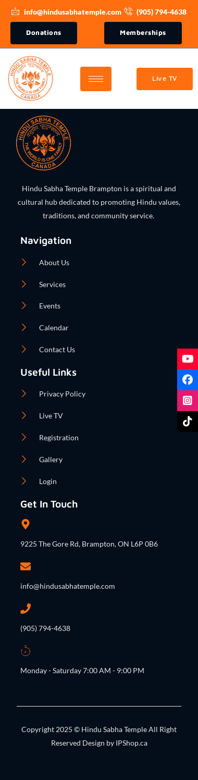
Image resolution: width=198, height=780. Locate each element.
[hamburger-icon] (96, 79)
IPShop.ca (130, 742)
